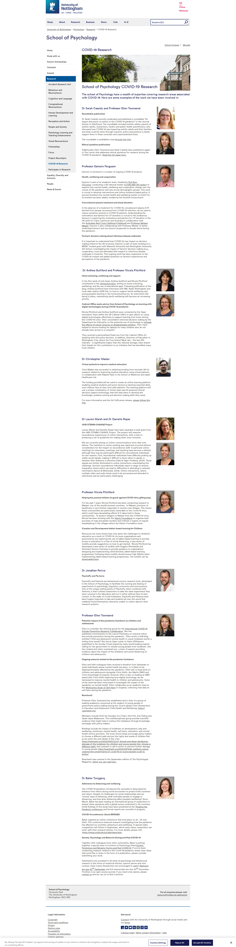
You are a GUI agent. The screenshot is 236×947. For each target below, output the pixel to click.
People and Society (57, 126)
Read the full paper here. (114, 154)
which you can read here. (104, 761)
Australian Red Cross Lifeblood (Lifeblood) (106, 223)
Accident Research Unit (59, 84)
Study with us (53, 56)
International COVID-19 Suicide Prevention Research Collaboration (114, 630)
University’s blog (107, 283)
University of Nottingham (59, 29)
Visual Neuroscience (58, 141)
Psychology (78, 29)
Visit (115, 22)
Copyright (52, 919)
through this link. (123, 139)
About (62, 22)
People (50, 183)
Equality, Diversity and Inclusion (57, 176)
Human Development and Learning (60, 114)
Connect (125, 919)
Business (90, 22)
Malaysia (183, 10)
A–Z (126, 22)
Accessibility (54, 931)
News (104, 22)
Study (50, 22)
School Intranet (172, 45)
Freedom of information (59, 933)
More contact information (148, 932)
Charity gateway (56, 936)
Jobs (164, 932)
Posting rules (54, 928)
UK (180, 3)
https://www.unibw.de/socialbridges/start (102, 832)
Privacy (51, 925)
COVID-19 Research (58, 163)
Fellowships (54, 146)
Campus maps (127, 932)
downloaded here (90, 559)
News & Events (54, 189)
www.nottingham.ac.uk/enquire (172, 894)
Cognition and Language (60, 98)
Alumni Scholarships (56, 61)
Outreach (51, 67)
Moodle (186, 45)
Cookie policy (54, 939)
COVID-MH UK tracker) (136, 184)
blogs (127, 922)
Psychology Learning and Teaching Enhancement (60, 134)
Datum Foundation (123, 518)
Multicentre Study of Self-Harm (101, 687)
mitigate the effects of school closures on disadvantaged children (117, 323)
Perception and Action (59, 121)
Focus (51, 152)
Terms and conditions (58, 922)
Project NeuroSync (57, 158)
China (182, 7)
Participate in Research (59, 169)
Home (50, 50)
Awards (50, 73)
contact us (87, 874)
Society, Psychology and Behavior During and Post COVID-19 (113, 846)
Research (75, 22)
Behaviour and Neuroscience (55, 91)
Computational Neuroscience (55, 105)
